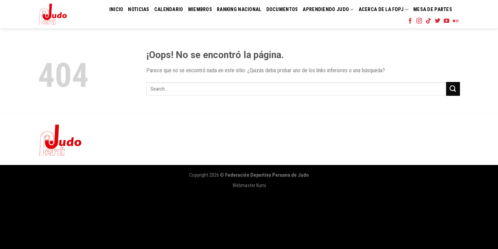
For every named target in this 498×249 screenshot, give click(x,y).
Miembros (200, 9)
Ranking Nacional (239, 9)
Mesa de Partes (432, 9)
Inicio (116, 9)
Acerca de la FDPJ (383, 9)
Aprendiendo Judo (328, 9)
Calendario (168, 9)
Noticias (138, 9)
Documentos (282, 9)
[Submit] (453, 88)
